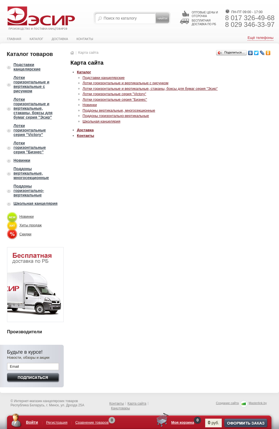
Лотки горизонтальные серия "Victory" (29, 130)
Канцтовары (120, 408)
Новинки (21, 160)
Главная (14, 39)
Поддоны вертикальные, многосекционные (31, 173)
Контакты (84, 39)
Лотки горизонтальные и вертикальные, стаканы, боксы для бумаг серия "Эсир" (32, 108)
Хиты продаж (30, 225)
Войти (32, 422)
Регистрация (56, 422)
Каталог (36, 39)
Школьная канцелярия (35, 203)
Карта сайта (136, 403)
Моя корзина (182, 422)
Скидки (25, 234)
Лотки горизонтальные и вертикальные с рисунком (31, 84)
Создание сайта (227, 403)
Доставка (60, 39)
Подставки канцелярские (26, 66)
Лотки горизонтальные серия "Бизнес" (29, 147)
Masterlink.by (258, 403)
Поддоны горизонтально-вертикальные (28, 190)
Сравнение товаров (92, 422)
